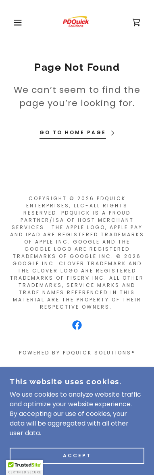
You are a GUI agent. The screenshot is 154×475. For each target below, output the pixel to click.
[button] (12, 22)
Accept (77, 455)
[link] (77, 22)
